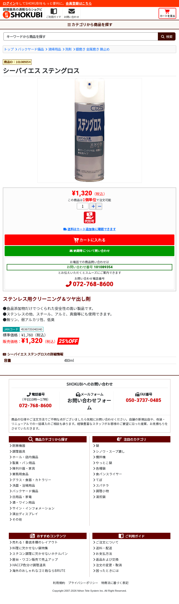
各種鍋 (101, 468)
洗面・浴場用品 (23, 485)
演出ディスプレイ (25, 513)
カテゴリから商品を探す (89, 24)
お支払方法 (104, 553)
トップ (9, 49)
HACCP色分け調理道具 (29, 565)
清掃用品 (54, 49)
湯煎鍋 (101, 496)
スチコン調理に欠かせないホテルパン (40, 553)
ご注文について (107, 542)
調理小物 (102, 491)
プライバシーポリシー (83, 582)
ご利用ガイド (131, 536)
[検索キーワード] (80, 36)
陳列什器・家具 (23, 468)
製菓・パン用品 (23, 462)
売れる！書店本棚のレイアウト (35, 542)
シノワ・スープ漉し (110, 451)
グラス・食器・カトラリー (31, 479)
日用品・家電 (22, 496)
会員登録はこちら (79, 3)
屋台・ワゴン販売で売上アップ (35, 559)
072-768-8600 (93, 284)
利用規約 (59, 582)
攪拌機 (101, 457)
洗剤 (68, 49)
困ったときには (107, 570)
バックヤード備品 (31, 49)
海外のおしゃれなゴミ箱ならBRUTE (38, 570)
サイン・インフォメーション (33, 508)
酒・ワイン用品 (23, 502)
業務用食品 (20, 474)
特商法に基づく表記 (114, 582)
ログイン (9, 3)
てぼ (99, 479)
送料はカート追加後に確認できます (89, 229)
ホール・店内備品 (25, 457)
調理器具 (18, 451)
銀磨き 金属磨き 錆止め (93, 49)
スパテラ (102, 485)
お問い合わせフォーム (89, 404)
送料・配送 (104, 548)
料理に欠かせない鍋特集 (30, 548)
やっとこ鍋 (104, 462)
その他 (17, 519)
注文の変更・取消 (109, 565)
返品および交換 (107, 559)
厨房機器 (18, 445)
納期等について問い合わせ (89, 250)
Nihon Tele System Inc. (90, 590)
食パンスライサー (109, 474)
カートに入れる (89, 240)
